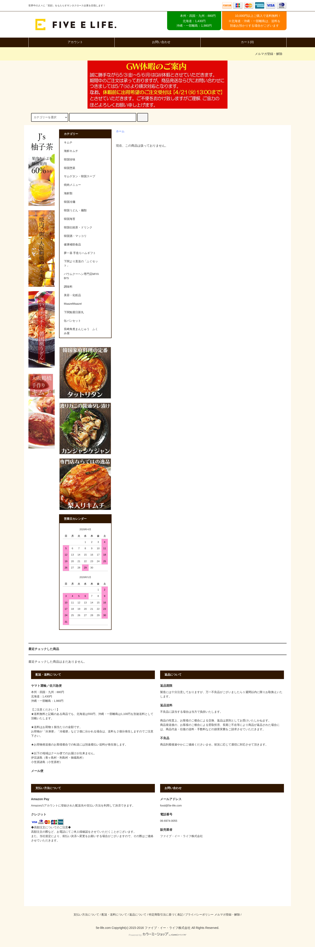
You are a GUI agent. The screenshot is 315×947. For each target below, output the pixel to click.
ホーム (120, 131)
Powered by (157, 935)
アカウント (71, 42)
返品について (137, 914)
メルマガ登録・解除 (268, 54)
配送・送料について (114, 914)
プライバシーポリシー (199, 914)
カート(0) (243, 42)
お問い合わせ (157, 42)
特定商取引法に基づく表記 (166, 914)
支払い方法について (86, 914)
